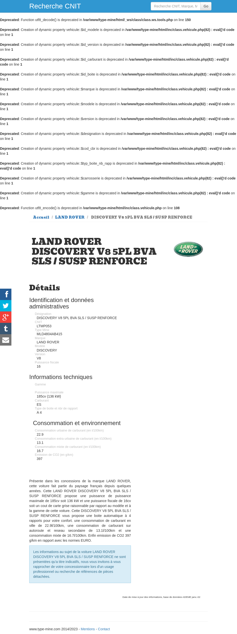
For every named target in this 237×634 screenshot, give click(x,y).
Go (206, 6)
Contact (104, 629)
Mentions (88, 629)
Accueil (41, 217)
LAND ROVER (70, 217)
